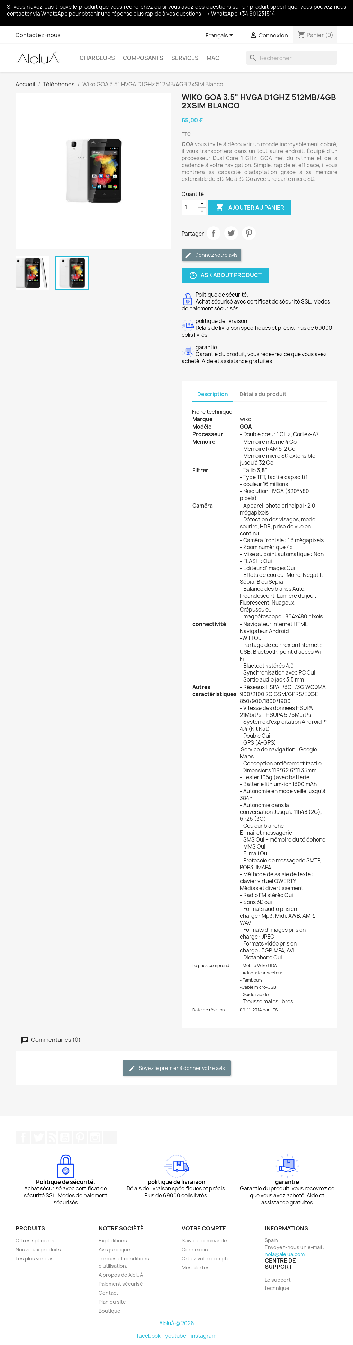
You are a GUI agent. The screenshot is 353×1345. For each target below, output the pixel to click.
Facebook (23, 1137)
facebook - (151, 1335)
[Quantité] (190, 207)
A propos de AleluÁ (121, 1275)
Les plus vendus (35, 1258)
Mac (213, 58)
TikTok (110, 1137)
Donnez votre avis (211, 255)
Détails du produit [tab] (263, 394)
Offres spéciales (35, 1240)
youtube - (178, 1335)
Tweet (231, 233)
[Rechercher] (291, 58)
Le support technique (278, 1283)
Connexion (195, 1249)
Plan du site (112, 1302)
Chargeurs (97, 58)
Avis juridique (114, 1249)
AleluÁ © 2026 (176, 1323)
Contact (108, 1293)
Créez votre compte (206, 1258)
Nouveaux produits (38, 1249)
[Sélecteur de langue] (220, 36)
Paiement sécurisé (121, 1284)
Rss (51, 1137)
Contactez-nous (38, 35)
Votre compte (204, 1228)
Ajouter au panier (250, 207)
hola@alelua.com (285, 1254)
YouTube (65, 1137)
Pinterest (249, 233)
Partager (213, 233)
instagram (203, 1335)
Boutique (109, 1311)
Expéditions (113, 1240)
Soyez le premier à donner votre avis (176, 1068)
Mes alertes (196, 1267)
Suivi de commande (204, 1240)
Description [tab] (212, 394)
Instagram (95, 1137)
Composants (143, 58)
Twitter (38, 1137)
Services (185, 58)
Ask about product (225, 275)
